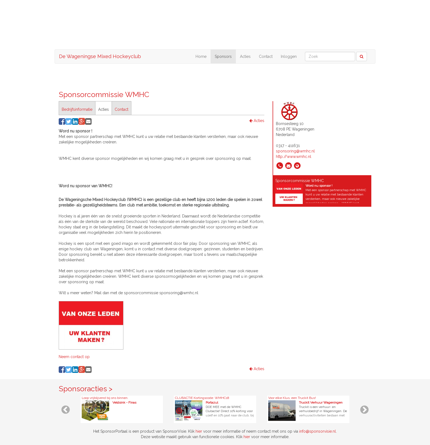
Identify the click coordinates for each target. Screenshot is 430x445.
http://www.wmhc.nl (293, 156)
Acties (245, 56)
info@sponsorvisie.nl (317, 431)
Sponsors (223, 56)
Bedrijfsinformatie (77, 109)
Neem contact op (74, 357)
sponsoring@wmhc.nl (295, 151)
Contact (266, 56)
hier (199, 431)
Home (201, 56)
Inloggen (289, 56)
